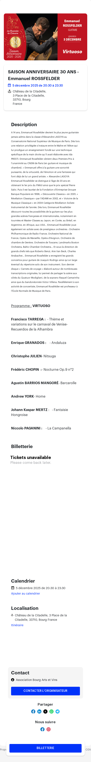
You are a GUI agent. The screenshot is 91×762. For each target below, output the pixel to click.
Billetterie (45, 748)
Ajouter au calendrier (25, 593)
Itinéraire (17, 625)
